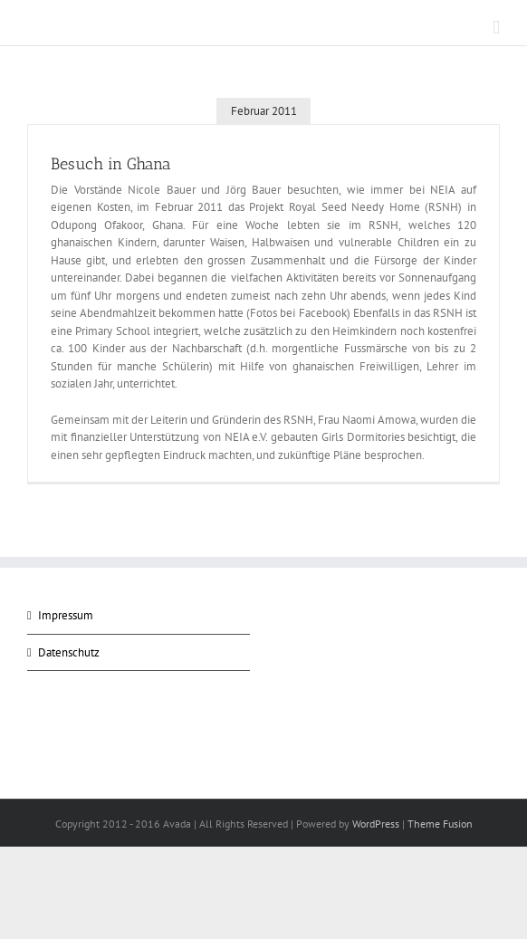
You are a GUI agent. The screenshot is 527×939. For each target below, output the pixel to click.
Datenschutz (69, 652)
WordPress (375, 823)
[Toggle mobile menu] (496, 27)
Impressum (65, 615)
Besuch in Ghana (111, 164)
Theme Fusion (440, 823)
